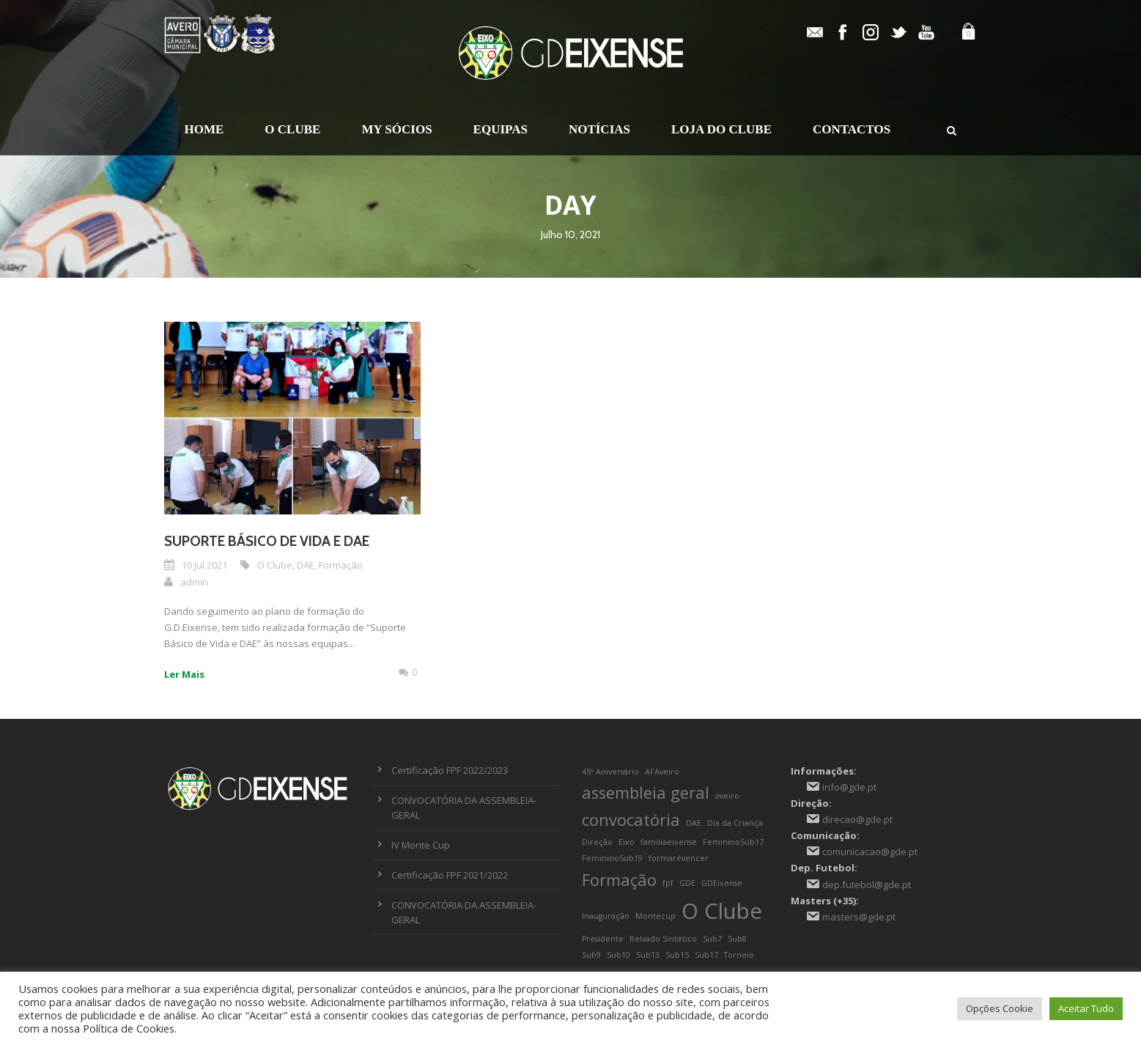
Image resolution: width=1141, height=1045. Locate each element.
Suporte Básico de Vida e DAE (266, 541)
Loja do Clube (721, 129)
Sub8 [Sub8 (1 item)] (737, 939)
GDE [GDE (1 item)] (687, 883)
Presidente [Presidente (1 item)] (603, 939)
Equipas (500, 129)
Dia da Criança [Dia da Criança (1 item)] (735, 823)
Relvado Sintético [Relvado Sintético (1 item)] (663, 939)
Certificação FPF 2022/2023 (449, 770)
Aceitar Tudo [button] (1086, 1008)
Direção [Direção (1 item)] (597, 842)
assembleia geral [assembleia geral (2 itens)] (645, 792)
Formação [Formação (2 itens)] (619, 879)
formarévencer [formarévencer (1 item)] (679, 858)
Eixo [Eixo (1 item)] (626, 842)
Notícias (599, 129)
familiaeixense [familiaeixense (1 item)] (668, 842)
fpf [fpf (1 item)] (667, 883)
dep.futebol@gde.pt (866, 884)
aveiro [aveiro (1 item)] (727, 796)
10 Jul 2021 (204, 565)
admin (194, 581)
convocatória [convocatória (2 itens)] (631, 819)
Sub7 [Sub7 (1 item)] (712, 939)
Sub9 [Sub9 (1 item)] (591, 955)
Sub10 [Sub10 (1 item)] (618, 955)
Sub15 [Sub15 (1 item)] (677, 955)
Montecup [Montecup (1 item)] (655, 916)
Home (204, 129)
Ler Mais (184, 674)
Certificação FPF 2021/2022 (449, 875)
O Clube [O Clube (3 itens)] (722, 911)
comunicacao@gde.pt (869, 851)
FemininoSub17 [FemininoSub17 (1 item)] (733, 842)
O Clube (292, 129)
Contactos (851, 129)
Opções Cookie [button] (999, 1008)
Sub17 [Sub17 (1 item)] (706, 955)
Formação (341, 565)
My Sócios (396, 129)
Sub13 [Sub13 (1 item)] (648, 955)
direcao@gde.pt (857, 819)
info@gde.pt (849, 787)
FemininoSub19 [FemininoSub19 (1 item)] (612, 858)
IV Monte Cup (420, 845)
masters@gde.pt (859, 916)
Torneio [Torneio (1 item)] (739, 955)
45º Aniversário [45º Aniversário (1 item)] (610, 772)
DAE (305, 565)
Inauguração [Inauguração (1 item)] (605, 916)
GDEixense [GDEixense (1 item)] (721, 883)
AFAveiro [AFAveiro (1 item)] (662, 772)
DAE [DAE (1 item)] (693, 823)
